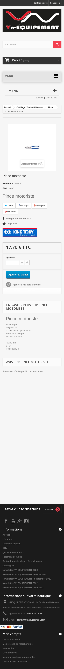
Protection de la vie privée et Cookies (22, 561)
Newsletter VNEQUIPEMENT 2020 (20, 570)
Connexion (55, 3)
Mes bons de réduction (15, 661)
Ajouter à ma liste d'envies (26, 284)
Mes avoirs (8, 648)
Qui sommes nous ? (13, 552)
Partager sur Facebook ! (18, 218)
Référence (8, 183)
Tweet (9, 205)
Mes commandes (11, 639)
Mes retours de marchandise (18, 644)
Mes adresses (10, 652)
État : (5, 188)
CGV (5, 548)
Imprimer (12, 223)
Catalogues (9, 565)
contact (39, 97)
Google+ (39, 205)
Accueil (6, 535)
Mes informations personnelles (19, 657)
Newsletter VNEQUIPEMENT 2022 (20, 583)
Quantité (10, 257)
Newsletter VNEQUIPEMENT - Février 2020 (25, 574)
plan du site (51, 97)
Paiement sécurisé (12, 557)
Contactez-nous (41, 3)
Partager (23, 205)
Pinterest (10, 211)
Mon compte (12, 634)
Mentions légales (11, 543)
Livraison (7, 539)
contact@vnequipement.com (31, 620)
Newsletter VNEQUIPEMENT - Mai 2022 (23, 587)
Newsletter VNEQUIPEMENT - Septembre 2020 (27, 579)
